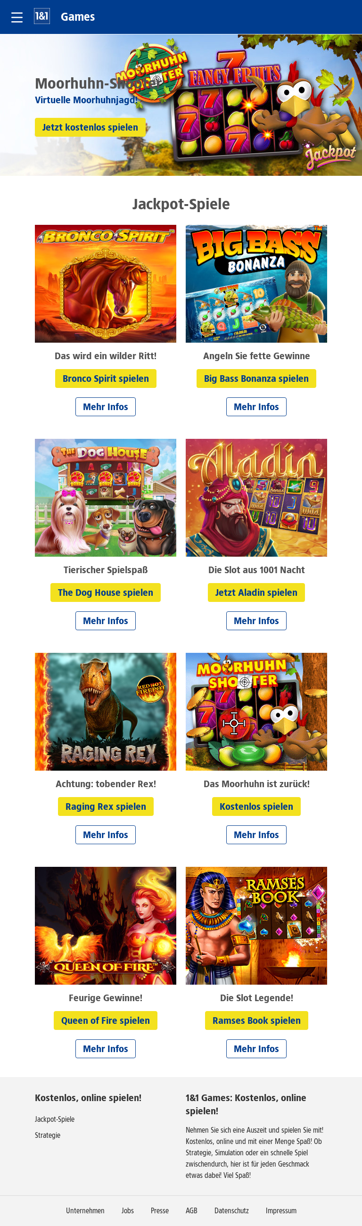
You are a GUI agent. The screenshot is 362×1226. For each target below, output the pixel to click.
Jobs (128, 1210)
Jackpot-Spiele (54, 1119)
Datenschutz (231, 1210)
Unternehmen (85, 1210)
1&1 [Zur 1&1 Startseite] (42, 16)
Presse (160, 1210)
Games (78, 17)
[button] (17, 17)
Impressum (281, 1210)
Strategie (47, 1135)
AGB (191, 1210)
